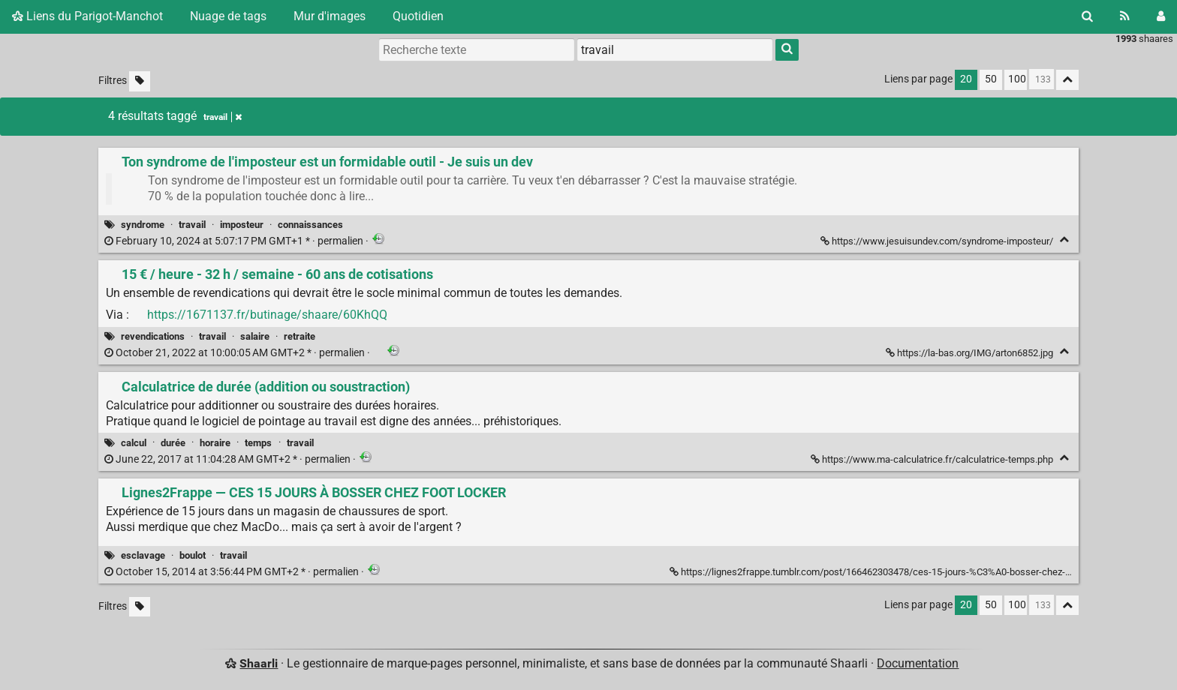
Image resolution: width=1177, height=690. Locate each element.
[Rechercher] (1087, 16)
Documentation (918, 663)
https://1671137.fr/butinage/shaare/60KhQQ (267, 315)
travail (192, 224)
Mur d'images (329, 16)
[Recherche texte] (476, 49)
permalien (235, 241)
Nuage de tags (228, 16)
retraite (299, 336)
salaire (254, 336)
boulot (192, 555)
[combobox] (674, 49)
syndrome (142, 224)
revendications (153, 336)
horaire (215, 442)
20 (966, 79)
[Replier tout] (1067, 80)
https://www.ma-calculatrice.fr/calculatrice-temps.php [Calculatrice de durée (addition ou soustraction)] (933, 459)
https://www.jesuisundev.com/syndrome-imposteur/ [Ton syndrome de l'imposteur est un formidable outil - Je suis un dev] (937, 241)
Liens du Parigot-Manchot (87, 16)
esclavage (143, 555)
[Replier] (1064, 239)
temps (258, 442)
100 (1017, 79)
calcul (133, 442)
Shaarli (258, 663)
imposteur (241, 224)
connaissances (310, 224)
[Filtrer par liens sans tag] (139, 81)
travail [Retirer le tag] (222, 117)
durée (173, 442)
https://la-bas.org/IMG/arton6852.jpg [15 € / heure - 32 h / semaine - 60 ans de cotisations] (970, 352)
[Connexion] (1161, 16)
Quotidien (418, 16)
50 (991, 79)
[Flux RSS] (1125, 16)
